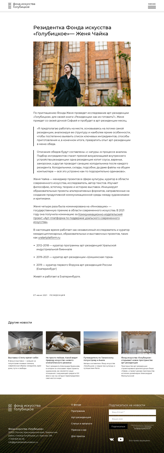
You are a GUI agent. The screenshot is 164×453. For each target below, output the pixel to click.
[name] (132, 419)
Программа (78, 411)
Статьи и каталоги (81, 423)
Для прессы (78, 436)
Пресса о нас (79, 429)
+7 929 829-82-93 (16, 439)
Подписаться (118, 426)
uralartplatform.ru (49, 237)
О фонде (76, 404)
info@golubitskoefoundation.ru (23, 442)
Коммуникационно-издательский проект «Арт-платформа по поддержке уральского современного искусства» (78, 218)
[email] (132, 412)
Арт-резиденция (81, 417)
